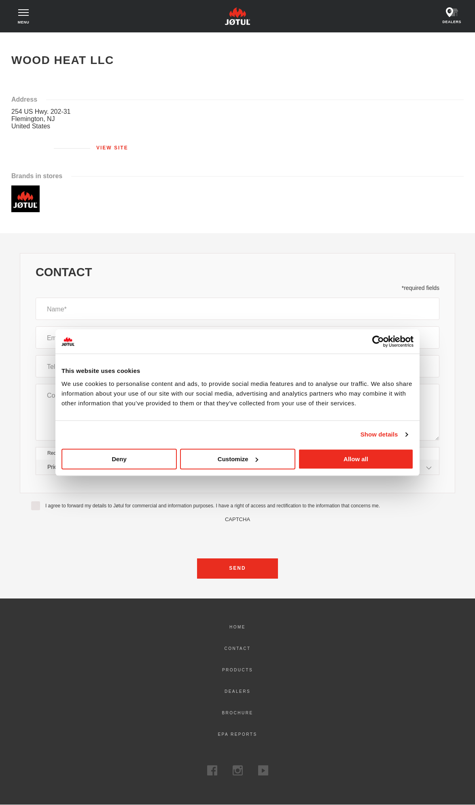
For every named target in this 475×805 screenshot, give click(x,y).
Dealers (237, 691)
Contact (237, 648)
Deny (119, 459)
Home (26, 40)
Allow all (356, 459)
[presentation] (237, 538)
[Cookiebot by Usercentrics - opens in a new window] (378, 341)
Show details (379, 434)
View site (112, 148)
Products (237, 670)
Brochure (237, 713)
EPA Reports (237, 734)
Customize (238, 459)
